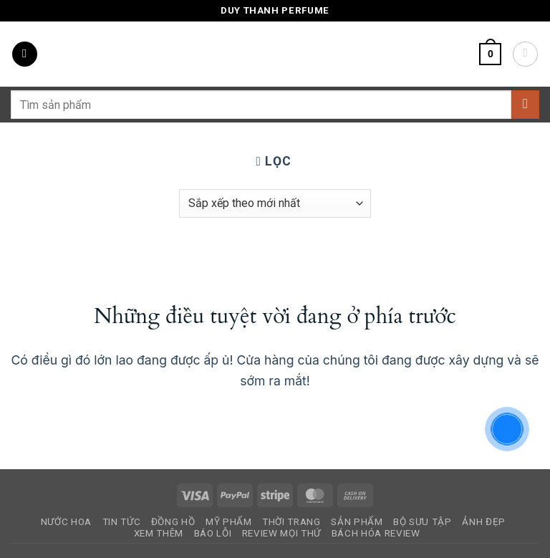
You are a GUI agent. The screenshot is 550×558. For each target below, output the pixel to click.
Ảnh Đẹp (484, 521)
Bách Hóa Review (376, 533)
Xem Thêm (158, 533)
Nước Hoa (66, 521)
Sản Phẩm (356, 521)
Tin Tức (121, 521)
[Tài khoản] (525, 54)
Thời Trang (291, 521)
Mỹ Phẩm (229, 521)
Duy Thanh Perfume (275, 10)
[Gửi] (525, 104)
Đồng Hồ (173, 521)
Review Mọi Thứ (281, 533)
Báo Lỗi (213, 533)
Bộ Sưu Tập (422, 521)
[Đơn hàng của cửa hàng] (274, 203)
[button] (24, 54)
